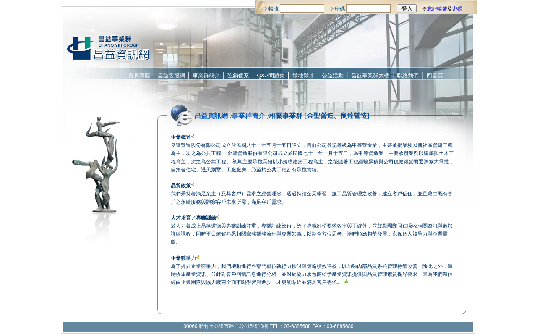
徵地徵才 (303, 75)
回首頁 (435, 75)
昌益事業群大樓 (370, 75)
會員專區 (139, 75)
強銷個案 (238, 75)
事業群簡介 (206, 75)
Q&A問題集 (271, 75)
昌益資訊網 (211, 115)
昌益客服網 (171, 75)
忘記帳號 (437, 9)
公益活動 (333, 75)
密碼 (340, 9)
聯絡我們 (408, 75)
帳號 (273, 9)
